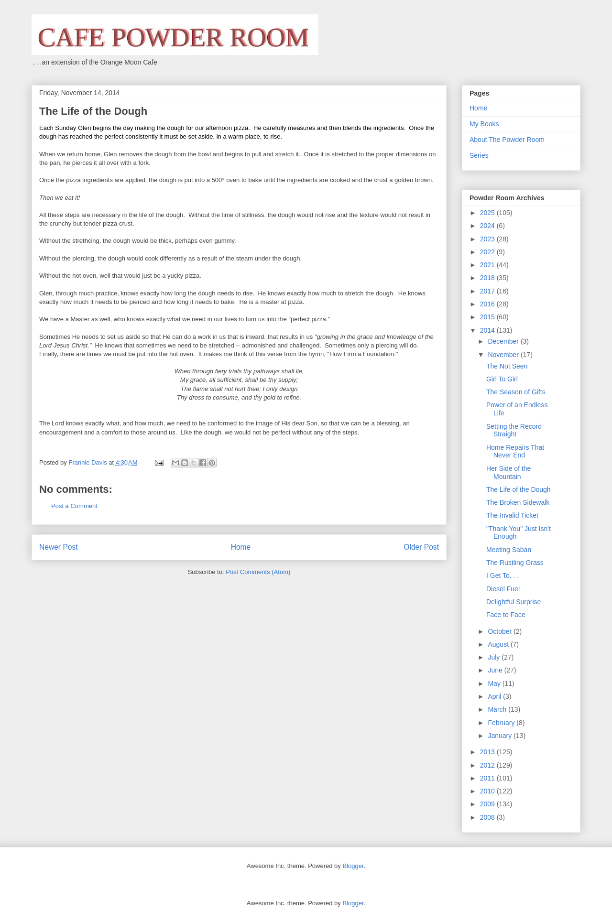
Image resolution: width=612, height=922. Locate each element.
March (498, 709)
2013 (488, 752)
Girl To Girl (502, 379)
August (499, 644)
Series (479, 155)
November (504, 354)
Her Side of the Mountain (508, 472)
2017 (488, 291)
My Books (484, 124)
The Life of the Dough (518, 489)
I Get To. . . (502, 575)
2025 (488, 213)
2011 (488, 778)
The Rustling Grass (515, 562)
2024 (488, 225)
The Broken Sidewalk (517, 502)
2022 (488, 252)
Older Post (421, 547)
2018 (488, 278)
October (501, 631)
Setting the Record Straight (514, 430)
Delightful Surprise (513, 602)
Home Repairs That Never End (515, 451)
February (502, 723)
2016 (488, 304)
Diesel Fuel (503, 589)
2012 (488, 765)
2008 (488, 817)
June (496, 670)
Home (241, 547)
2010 (488, 791)
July (495, 657)
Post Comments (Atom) (258, 571)
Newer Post (58, 547)
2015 (488, 317)
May (495, 683)
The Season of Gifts (516, 392)
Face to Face (505, 614)
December (504, 341)
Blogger (352, 865)
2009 (488, 804)
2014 (488, 330)
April (495, 696)
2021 (488, 265)
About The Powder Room (507, 139)
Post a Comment (74, 506)
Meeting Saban (508, 549)
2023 (488, 239)
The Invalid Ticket (512, 515)
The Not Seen (506, 366)
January (501, 735)
